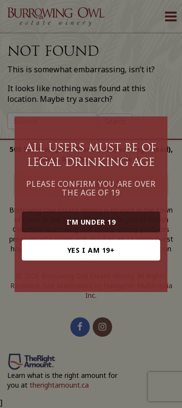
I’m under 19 (91, 222)
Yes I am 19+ (91, 250)
